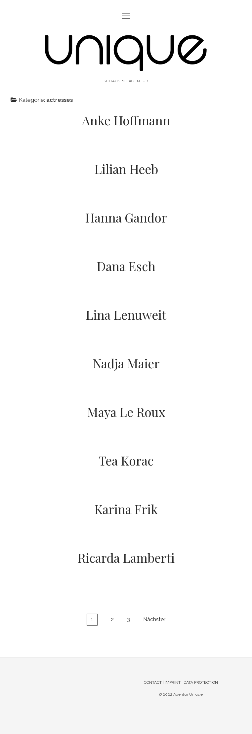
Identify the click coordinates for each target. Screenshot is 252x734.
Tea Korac (126, 460)
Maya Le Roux (126, 411)
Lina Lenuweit (126, 314)
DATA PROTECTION (201, 682)
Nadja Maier (126, 363)
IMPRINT (173, 682)
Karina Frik (126, 509)
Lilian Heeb (126, 168)
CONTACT (153, 682)
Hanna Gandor (126, 217)
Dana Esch (126, 266)
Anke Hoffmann (126, 120)
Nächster (154, 619)
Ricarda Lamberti (126, 557)
